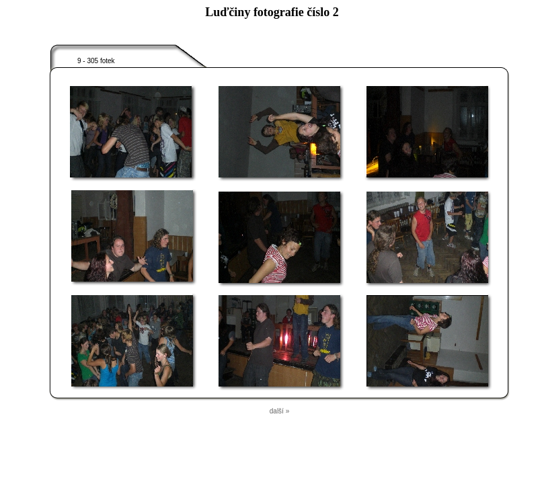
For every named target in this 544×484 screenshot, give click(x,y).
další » (279, 411)
